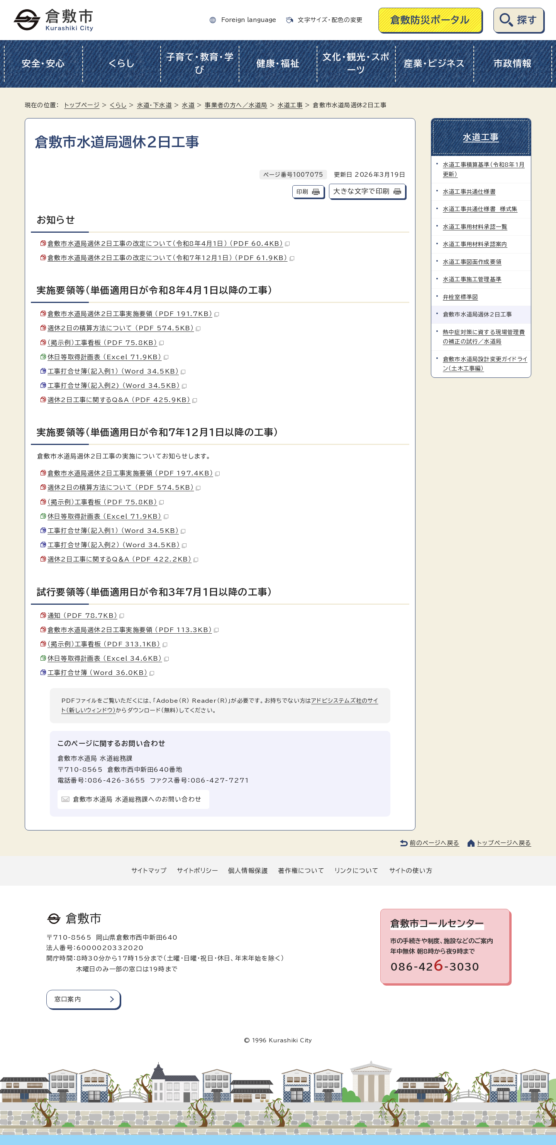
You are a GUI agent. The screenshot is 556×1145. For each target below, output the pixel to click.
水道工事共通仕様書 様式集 (480, 209)
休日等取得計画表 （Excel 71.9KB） (107, 357)
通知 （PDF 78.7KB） (85, 615)
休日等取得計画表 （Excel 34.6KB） (108, 658)
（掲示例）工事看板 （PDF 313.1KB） (107, 644)
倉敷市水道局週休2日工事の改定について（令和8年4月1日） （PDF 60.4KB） (168, 243)
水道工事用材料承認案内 (475, 244)
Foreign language (248, 20)
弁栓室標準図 (460, 297)
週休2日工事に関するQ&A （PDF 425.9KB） (122, 400)
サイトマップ (149, 871)
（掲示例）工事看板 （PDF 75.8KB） (105, 343)
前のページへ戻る (434, 843)
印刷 (302, 191)
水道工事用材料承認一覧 (475, 227)
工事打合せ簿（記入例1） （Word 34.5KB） (116, 371)
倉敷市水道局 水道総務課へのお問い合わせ (137, 799)
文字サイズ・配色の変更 (330, 20)
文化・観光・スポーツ (356, 63)
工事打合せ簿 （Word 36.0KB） (100, 673)
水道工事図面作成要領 (472, 262)
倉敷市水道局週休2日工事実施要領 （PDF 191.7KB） (133, 314)
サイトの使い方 (410, 871)
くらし (121, 63)
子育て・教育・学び (200, 63)
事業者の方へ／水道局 (236, 105)
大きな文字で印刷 (361, 191)
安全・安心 (43, 63)
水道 (188, 105)
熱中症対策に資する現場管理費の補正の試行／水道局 (484, 336)
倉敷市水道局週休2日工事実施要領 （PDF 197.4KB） (133, 473)
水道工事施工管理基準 (472, 279)
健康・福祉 (278, 63)
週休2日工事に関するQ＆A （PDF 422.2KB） (122, 559)
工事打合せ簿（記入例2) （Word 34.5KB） (116, 385)
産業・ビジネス (434, 63)
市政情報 (512, 63)
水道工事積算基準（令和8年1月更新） (484, 169)
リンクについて (357, 871)
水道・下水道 (154, 105)
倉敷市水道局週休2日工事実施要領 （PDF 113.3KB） (133, 630)
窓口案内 (67, 999)
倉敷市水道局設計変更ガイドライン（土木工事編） (485, 363)
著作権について (301, 871)
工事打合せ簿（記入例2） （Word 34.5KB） (116, 545)
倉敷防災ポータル (430, 20)
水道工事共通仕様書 (469, 191)
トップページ (82, 105)
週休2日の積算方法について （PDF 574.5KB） (123, 328)
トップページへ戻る (504, 843)
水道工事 (290, 105)
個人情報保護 (248, 871)
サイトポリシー (197, 871)
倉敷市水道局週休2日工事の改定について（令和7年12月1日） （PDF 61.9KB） (170, 258)
